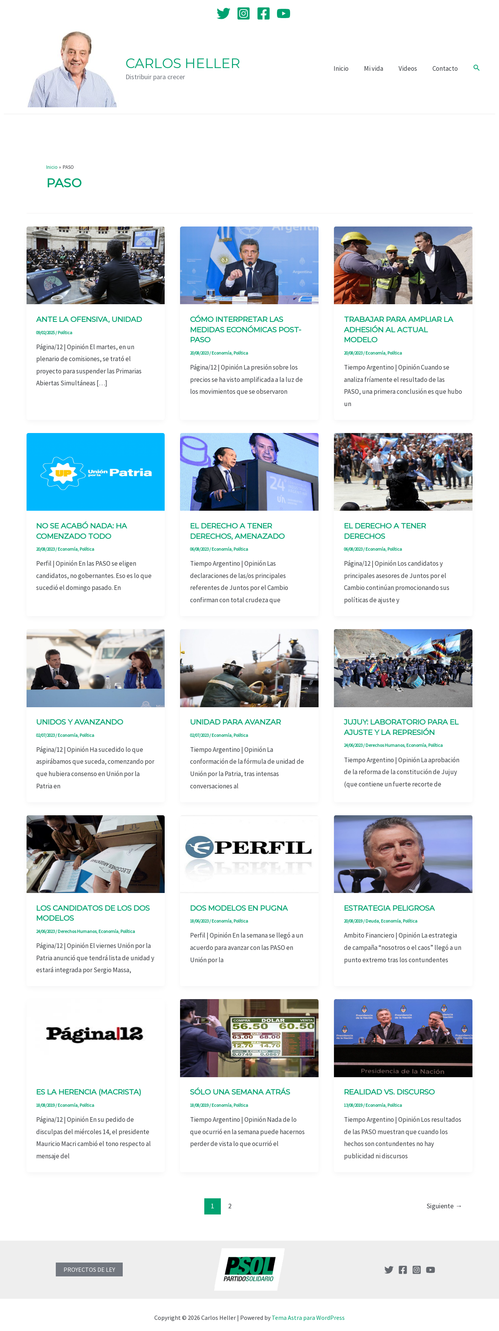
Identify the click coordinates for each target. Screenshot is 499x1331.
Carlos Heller (182, 63)
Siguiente (444, 1199)
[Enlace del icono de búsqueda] (476, 68)
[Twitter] (223, 13)
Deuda (371, 916)
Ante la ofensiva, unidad (92, 319)
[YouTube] (283, 13)
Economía (220, 351)
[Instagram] (243, 13)
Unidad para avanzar (238, 719)
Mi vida (379, 68)
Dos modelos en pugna (242, 903)
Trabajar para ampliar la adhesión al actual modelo (402, 329)
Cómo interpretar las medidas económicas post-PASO (240, 329)
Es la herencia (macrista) (93, 1086)
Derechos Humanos (382, 741)
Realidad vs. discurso (394, 1086)
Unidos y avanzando (82, 719)
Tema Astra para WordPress (308, 1311)
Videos (411, 68)
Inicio (349, 68)
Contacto (446, 68)
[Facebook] (263, 13)
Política (64, 331)
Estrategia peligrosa (393, 903)
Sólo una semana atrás (243, 1086)
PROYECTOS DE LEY (89, 1263)
